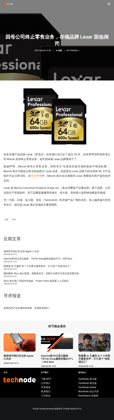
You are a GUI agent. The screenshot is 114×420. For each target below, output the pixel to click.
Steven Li (74, 50)
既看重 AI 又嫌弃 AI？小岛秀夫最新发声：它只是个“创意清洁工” (37, 266)
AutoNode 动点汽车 (88, 391)
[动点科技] (8, 4)
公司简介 (45, 383)
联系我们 (44, 308)
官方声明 (36, 175)
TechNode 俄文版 (87, 383)
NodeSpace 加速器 (88, 395)
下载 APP (46, 379)
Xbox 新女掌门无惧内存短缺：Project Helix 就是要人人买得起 (36, 280)
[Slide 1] (55, 374)
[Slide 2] (58, 374)
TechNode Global (87, 387)
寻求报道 (45, 387)
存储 (13, 220)
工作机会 (45, 395)
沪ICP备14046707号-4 (72, 409)
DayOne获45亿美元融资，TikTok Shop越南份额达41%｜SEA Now (38, 258)
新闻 (60, 50)
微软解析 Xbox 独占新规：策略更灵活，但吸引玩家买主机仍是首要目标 (41, 273)
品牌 (6, 220)
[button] (109, 4)
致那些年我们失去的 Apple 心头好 (21, 251)
